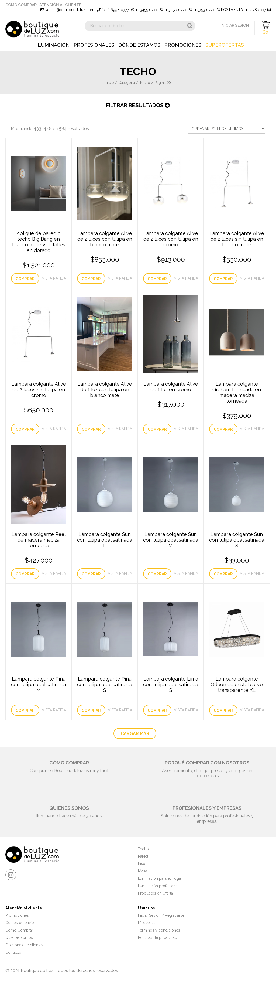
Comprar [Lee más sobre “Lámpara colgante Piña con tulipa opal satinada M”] (25, 710)
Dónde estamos (139, 45)
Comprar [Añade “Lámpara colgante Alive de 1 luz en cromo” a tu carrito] (157, 429)
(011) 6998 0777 (113, 10)
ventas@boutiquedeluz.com (67, 10)
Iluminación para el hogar (160, 878)
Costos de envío (19, 922)
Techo (144, 82)
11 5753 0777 (201, 10)
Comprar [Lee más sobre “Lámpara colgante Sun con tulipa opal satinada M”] (157, 574)
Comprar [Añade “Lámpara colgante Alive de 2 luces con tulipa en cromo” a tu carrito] (157, 279)
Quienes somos (19, 937)
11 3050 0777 (173, 10)
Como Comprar (21, 5)
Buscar (189, 26)
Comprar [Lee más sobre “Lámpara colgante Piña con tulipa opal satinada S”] (91, 710)
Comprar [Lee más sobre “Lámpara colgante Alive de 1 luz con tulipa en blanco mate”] (91, 429)
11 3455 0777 (144, 10)
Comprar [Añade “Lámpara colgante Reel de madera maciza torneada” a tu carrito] (25, 574)
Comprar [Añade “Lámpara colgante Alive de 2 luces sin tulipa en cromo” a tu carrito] (25, 429)
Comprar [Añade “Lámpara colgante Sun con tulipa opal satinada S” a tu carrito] (223, 574)
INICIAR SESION (234, 25)
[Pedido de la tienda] (226, 129)
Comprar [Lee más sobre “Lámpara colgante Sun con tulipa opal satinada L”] (91, 574)
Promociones (182, 45)
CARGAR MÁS (135, 733)
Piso (141, 863)
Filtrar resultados (138, 105)
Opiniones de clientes (24, 945)
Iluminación (53, 45)
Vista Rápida (54, 278)
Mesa (142, 871)
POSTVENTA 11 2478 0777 (241, 10)
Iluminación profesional (158, 886)
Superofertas (224, 45)
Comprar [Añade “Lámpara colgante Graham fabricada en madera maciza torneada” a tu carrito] (223, 429)
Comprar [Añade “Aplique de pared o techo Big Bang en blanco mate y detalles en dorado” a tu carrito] (25, 279)
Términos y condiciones (159, 930)
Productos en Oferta (155, 893)
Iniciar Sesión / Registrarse (161, 915)
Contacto (13, 952)
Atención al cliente (60, 5)
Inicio (109, 82)
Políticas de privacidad (157, 937)
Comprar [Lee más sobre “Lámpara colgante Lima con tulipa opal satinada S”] (157, 710)
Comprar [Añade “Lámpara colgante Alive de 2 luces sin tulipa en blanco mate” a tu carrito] (223, 279)
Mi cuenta (146, 922)
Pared (143, 856)
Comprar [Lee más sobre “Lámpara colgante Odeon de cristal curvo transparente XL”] (223, 710)
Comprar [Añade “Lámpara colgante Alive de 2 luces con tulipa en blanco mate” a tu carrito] (91, 279)
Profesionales (94, 45)
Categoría (126, 82)
